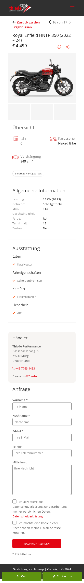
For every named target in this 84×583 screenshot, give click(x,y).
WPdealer (31, 376)
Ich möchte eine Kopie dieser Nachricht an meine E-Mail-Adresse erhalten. (36, 528)
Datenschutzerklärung (27, 516)
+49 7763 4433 (23, 368)
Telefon (17, 447)
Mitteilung (19, 462)
